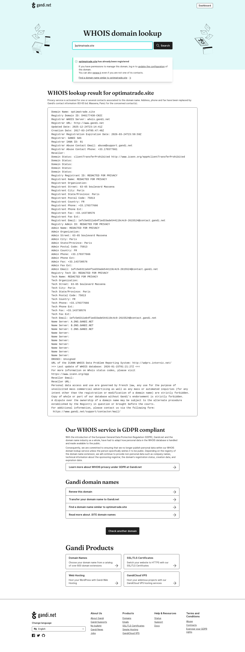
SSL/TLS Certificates (133, 625)
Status (157, 618)
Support (158, 622)
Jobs (93, 633)
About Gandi (97, 618)
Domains (126, 618)
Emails (125, 622)
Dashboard (205, 5)
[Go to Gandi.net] (41, 5)
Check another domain (122, 531)
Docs (157, 625)
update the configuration (151, 66)
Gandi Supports (99, 622)
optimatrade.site (88, 61)
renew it (96, 72)
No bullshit (96, 625)
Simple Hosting (130, 629)
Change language (42, 623)
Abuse (189, 621)
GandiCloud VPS (131, 633)
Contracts (191, 625)
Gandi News (97, 629)
